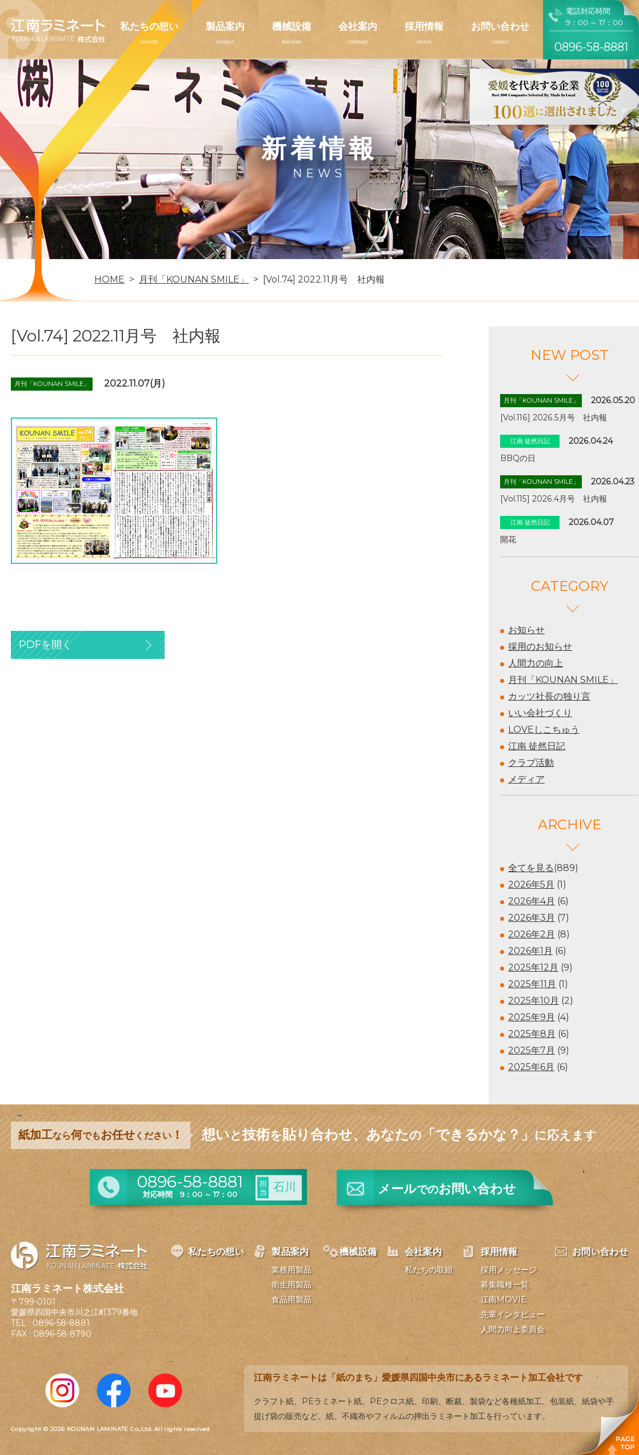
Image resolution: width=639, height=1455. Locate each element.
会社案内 (357, 26)
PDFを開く (45, 644)
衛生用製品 (291, 1284)
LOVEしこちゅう (544, 729)
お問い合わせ (500, 26)
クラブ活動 (531, 762)
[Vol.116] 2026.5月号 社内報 (553, 417)
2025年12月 (533, 967)
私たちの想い (149, 26)
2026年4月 (531, 901)
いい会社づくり (540, 712)
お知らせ (526, 630)
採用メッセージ (509, 1270)
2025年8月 (532, 1033)
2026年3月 (531, 917)
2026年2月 (531, 934)
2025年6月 (531, 1067)
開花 (508, 539)
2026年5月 (531, 884)
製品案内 (225, 26)
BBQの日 (518, 458)
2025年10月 (533, 1000)
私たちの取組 (429, 1270)
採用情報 (424, 26)
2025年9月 (531, 1017)
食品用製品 (291, 1299)
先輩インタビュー (513, 1314)
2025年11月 (532, 984)
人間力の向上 (535, 663)
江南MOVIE (503, 1299)
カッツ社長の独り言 (549, 696)
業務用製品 (291, 1270)
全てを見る (531, 867)
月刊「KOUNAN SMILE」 (563, 679)
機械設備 (291, 26)
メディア (526, 779)
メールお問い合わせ (447, 1188)
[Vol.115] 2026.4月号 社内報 (553, 499)
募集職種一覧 (505, 1284)
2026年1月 (530, 950)
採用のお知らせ (540, 646)
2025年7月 (531, 1050)
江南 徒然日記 (536, 746)
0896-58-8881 (61, 1323)
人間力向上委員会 (513, 1329)
